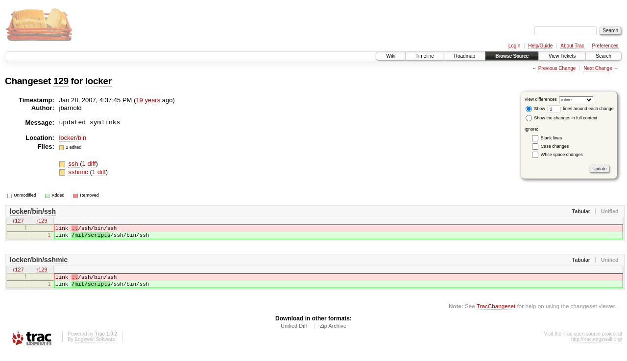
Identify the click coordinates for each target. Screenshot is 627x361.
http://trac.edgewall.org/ (596, 348)
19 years (148, 100)
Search (603, 56)
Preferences (605, 45)
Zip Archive (333, 335)
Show (535, 108)
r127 (18, 222)
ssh (74, 163)
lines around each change (580, 108)
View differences (541, 99)
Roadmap (464, 56)
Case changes (555, 146)
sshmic (79, 172)
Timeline (424, 56)
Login (514, 45)
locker (98, 81)
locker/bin (73, 137)
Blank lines (551, 137)
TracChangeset (496, 315)
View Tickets (562, 56)
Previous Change (557, 68)
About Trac (572, 45)
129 (61, 81)
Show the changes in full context (562, 117)
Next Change (597, 68)
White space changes (562, 154)
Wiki (390, 56)
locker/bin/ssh (33, 211)
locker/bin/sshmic (39, 264)
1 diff (89, 163)
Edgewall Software (94, 348)
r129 (41, 222)
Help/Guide (540, 45)
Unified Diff (294, 335)
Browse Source (512, 56)
